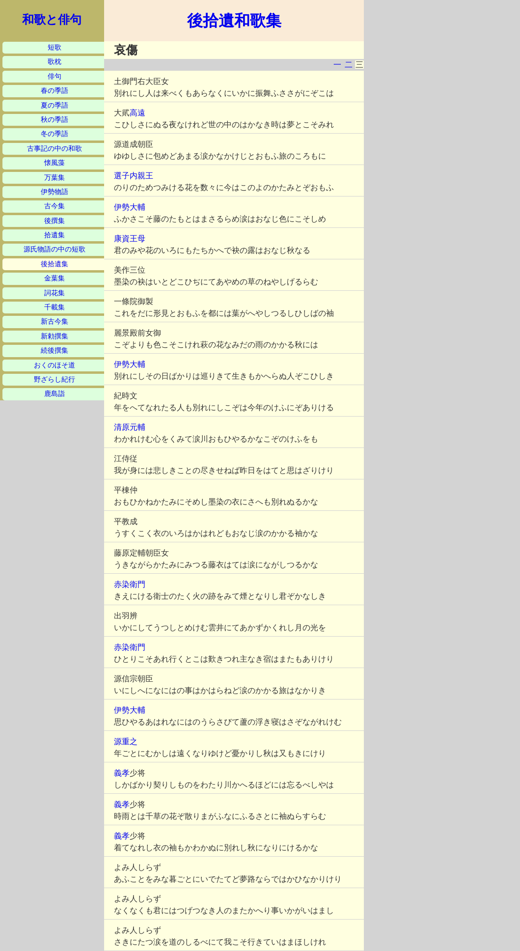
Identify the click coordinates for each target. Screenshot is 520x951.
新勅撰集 (54, 336)
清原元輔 (129, 427)
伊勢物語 (54, 192)
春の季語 (54, 90)
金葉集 (54, 278)
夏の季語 (54, 105)
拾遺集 (54, 235)
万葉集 (54, 177)
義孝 (122, 773)
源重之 (125, 741)
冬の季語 (54, 134)
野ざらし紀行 (54, 379)
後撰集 (54, 220)
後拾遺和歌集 (234, 20)
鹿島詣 (54, 393)
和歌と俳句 (52, 19)
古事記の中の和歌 (54, 148)
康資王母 (129, 238)
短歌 (54, 47)
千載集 (54, 307)
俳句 (54, 76)
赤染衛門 (129, 584)
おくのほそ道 (54, 365)
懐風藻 (54, 163)
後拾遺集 (54, 264)
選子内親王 (133, 175)
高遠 (137, 113)
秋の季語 (54, 119)
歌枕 (54, 61)
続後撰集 (54, 350)
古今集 (54, 206)
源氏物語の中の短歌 (54, 249)
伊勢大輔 (129, 207)
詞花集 (54, 293)
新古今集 (54, 321)
